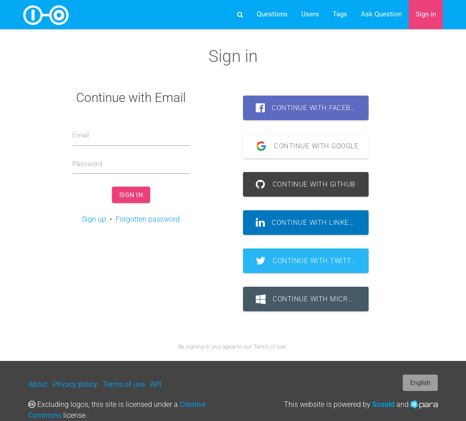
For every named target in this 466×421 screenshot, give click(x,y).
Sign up (94, 219)
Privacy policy (75, 384)
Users (310, 14)
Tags (340, 14)
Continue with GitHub (305, 184)
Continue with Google (304, 146)
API (155, 384)
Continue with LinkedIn (308, 222)
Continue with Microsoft (312, 299)
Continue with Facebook (310, 108)
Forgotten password (148, 219)
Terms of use (124, 384)
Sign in (425, 14)
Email (80, 135)
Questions (272, 14)
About (37, 384)
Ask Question (381, 14)
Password (87, 164)
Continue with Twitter (308, 261)
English (420, 382)
